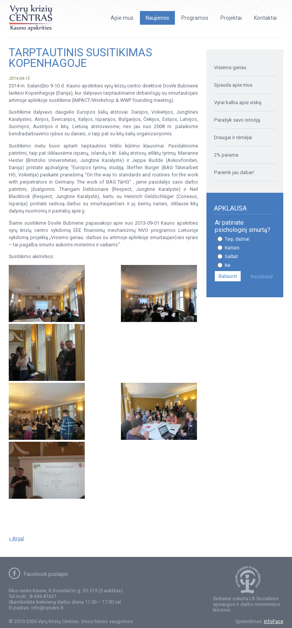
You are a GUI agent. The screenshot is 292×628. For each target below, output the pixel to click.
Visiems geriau (230, 67)
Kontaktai (265, 18)
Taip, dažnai (237, 239)
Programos (194, 18)
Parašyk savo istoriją (237, 120)
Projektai (231, 18)
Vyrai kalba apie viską (237, 102)
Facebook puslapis (46, 574)
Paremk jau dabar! (234, 172)
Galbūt (231, 256)
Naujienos (157, 18)
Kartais (232, 248)
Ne (227, 265)
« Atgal (16, 538)
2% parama (226, 155)
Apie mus (122, 18)
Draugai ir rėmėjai (233, 137)
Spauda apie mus (233, 85)
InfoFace (273, 621)
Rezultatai (262, 276)
